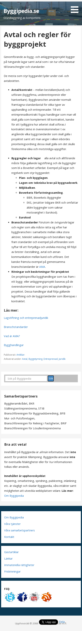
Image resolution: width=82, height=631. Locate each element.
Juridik (62, 359)
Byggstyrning (35, 359)
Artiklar (20, 354)
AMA (42, 267)
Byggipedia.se (21, 10)
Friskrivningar (12, 571)
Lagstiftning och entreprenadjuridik (26, 318)
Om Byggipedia (14, 495)
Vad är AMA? (12, 336)
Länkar (8, 558)
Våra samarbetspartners (19, 530)
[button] (76, 7)
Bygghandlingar (14, 345)
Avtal (24, 359)
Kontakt (9, 537)
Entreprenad (51, 359)
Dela (62, 622)
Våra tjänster (12, 524)
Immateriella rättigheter (19, 565)
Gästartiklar (11, 552)
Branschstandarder (16, 327)
